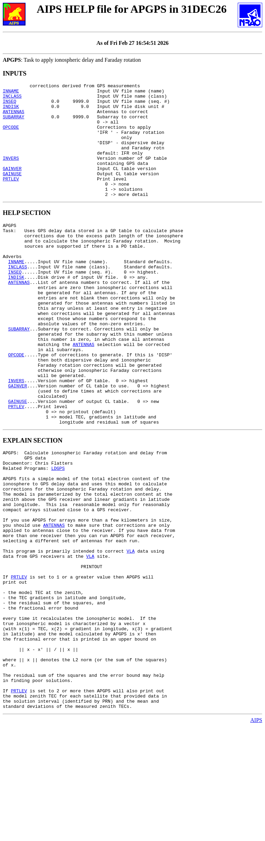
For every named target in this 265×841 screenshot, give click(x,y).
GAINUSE (12, 192)
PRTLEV (11, 198)
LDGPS (58, 535)
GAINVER (12, 186)
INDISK (11, 111)
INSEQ (9, 105)
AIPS (256, 835)
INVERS (11, 173)
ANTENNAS (13, 118)
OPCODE (11, 136)
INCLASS (12, 99)
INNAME (11, 93)
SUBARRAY (13, 124)
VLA (131, 635)
